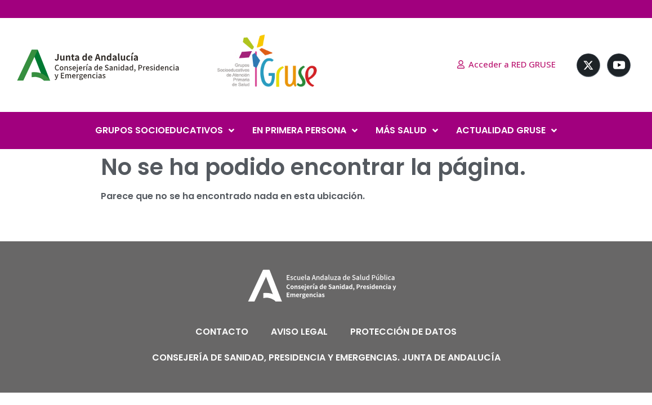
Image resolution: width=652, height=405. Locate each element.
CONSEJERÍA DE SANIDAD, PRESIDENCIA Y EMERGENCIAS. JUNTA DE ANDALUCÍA (326, 357)
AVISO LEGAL (299, 331)
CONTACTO (221, 331)
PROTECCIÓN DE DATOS (403, 331)
